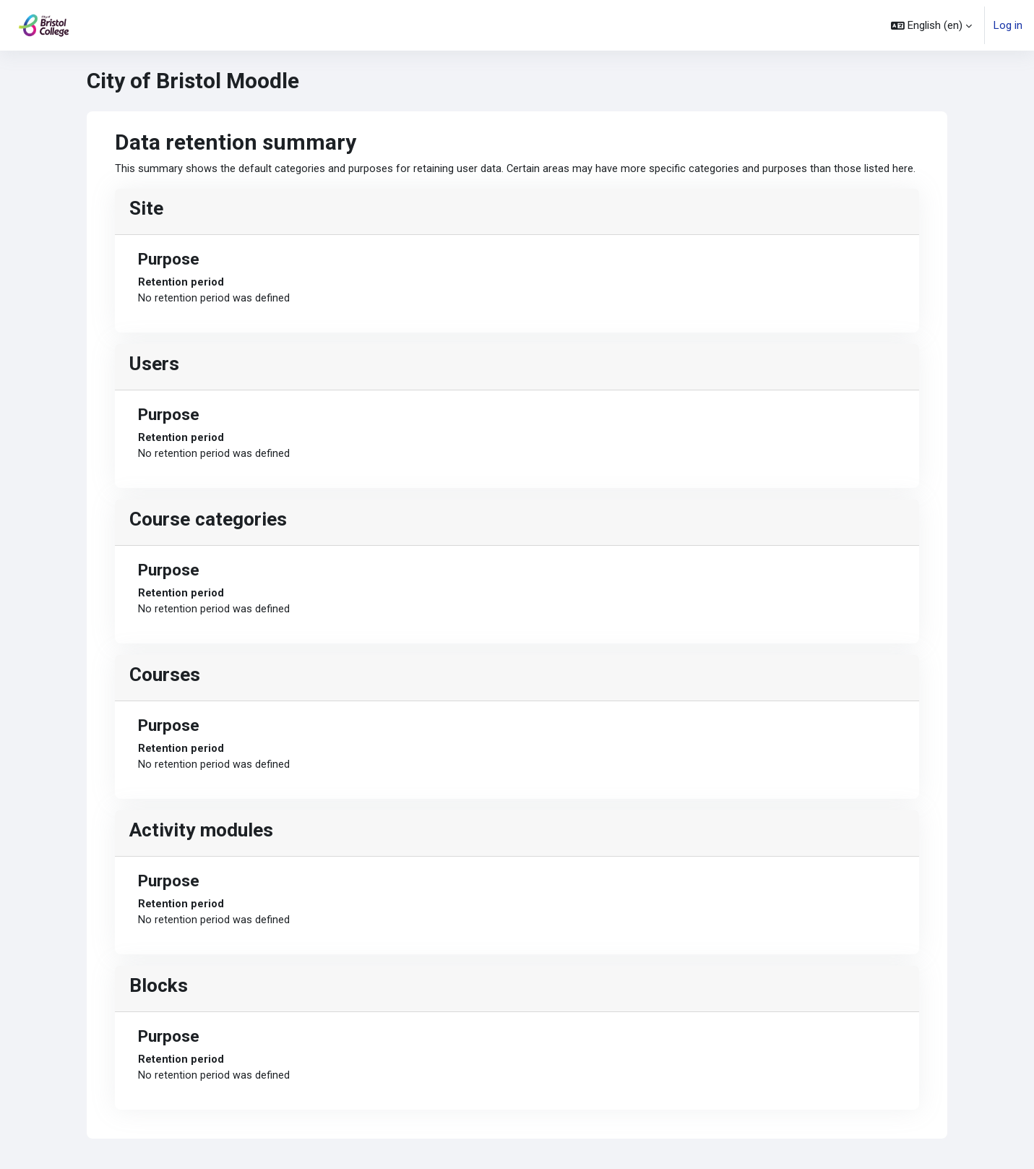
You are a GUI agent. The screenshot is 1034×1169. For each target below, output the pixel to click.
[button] (931, 25)
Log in (1008, 25)
